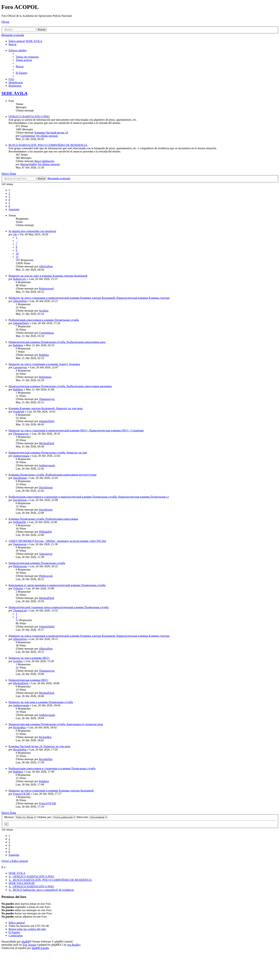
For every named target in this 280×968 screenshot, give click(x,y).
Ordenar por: (56, 817)
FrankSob (18, 411)
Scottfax (43, 310)
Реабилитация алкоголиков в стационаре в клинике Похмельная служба (52, 768)
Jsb (15, 234)
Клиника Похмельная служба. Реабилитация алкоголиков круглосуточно (53, 474)
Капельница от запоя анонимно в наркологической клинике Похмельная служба (57, 585)
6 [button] (9, 206)
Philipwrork (20, 566)
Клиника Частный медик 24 (51, 132)
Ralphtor (18, 345)
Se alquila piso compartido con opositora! (32, 231)
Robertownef (46, 288)
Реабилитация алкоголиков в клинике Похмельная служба (44, 319)
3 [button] (9, 196)
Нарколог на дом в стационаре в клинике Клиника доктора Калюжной (51, 790)
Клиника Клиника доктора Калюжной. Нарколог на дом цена (45, 408)
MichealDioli (46, 443)
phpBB (25, 941)
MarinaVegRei (28, 164)
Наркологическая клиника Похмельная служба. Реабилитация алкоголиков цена (57, 342)
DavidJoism (20, 477)
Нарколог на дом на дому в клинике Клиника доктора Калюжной (48, 275)
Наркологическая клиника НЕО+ (28, 680)
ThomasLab (20, 610)
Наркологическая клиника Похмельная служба (37, 563)
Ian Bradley (74, 944)
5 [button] (9, 202)
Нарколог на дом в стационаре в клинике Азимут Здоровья (44, 364)
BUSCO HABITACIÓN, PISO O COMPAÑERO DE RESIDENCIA (48, 145)
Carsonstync (20, 367)
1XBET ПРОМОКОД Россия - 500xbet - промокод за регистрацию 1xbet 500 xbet (57, 540)
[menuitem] (12, 44)
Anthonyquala (21, 455)
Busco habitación (44, 161)
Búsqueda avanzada (12, 35)
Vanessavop (20, 544)
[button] (14, 209)
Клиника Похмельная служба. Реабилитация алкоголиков (43, 518)
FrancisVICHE (21, 793)
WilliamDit (19, 522)
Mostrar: (20, 817)
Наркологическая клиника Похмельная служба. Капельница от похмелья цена (56, 724)
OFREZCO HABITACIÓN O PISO (29, 116)
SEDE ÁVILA (14, 93)
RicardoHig (19, 749)
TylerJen (18, 588)
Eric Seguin (29, 944)
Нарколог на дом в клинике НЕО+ (29, 657)
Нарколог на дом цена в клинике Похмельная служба (41, 702)
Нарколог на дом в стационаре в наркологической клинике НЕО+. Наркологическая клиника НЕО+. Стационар (76, 430)
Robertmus (45, 376)
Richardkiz (19, 727)
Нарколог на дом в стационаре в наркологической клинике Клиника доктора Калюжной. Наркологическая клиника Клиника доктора (89, 297)
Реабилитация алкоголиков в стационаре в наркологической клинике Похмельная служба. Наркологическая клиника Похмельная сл (89, 496)
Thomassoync (47, 399)
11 (17, 256)
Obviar (5, 21)
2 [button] (9, 193)
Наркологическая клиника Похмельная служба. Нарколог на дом (48, 452)
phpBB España (40, 947)
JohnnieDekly (21, 323)
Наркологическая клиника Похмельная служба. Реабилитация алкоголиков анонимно (60, 386)
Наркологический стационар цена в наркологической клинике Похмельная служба (59, 607)
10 (17, 253)
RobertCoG (19, 278)
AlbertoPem (45, 266)
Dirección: (92, 817)
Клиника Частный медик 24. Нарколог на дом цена (39, 746)
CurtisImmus (27, 135)
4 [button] (9, 199)
